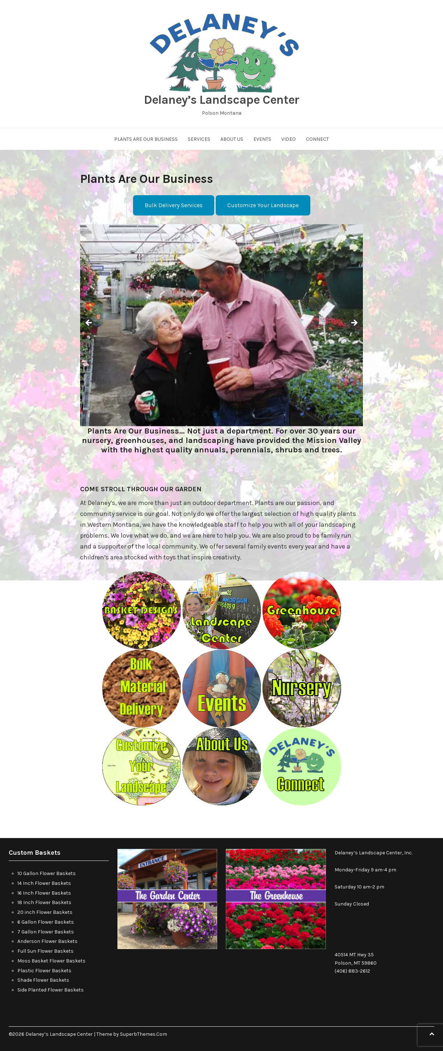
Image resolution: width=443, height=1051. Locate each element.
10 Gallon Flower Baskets (46, 873)
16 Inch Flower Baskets (44, 893)
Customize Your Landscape (263, 205)
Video (288, 139)
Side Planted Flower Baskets (50, 990)
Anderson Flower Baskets (47, 941)
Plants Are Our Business (146, 139)
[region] (221, 325)
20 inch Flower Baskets (45, 912)
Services (199, 139)
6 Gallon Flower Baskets (45, 922)
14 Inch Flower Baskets (44, 883)
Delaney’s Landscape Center (221, 100)
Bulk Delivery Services (174, 205)
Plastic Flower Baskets (44, 971)
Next (353, 323)
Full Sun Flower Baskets (45, 951)
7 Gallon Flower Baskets (45, 932)
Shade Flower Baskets (43, 980)
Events (262, 139)
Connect (317, 139)
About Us (231, 139)
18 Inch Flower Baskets (44, 902)
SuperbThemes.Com (143, 1034)
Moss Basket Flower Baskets (51, 961)
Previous (89, 323)
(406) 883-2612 (352, 971)
